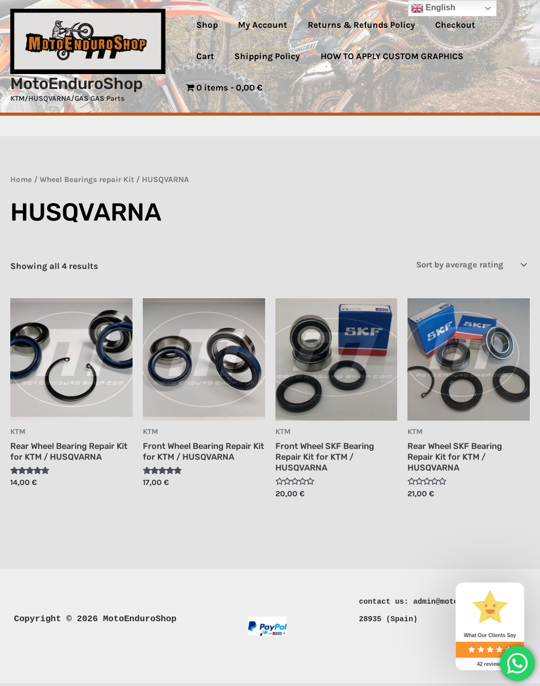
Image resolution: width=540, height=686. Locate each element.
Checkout (445, 40)
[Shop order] (465, 265)
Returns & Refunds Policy (354, 40)
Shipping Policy (227, 72)
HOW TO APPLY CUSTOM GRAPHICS (349, 72)
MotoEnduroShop (76, 83)
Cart (492, 40)
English (433, 8)
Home (21, 179)
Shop (205, 40)
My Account (258, 40)
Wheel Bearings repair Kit (88, 179)
